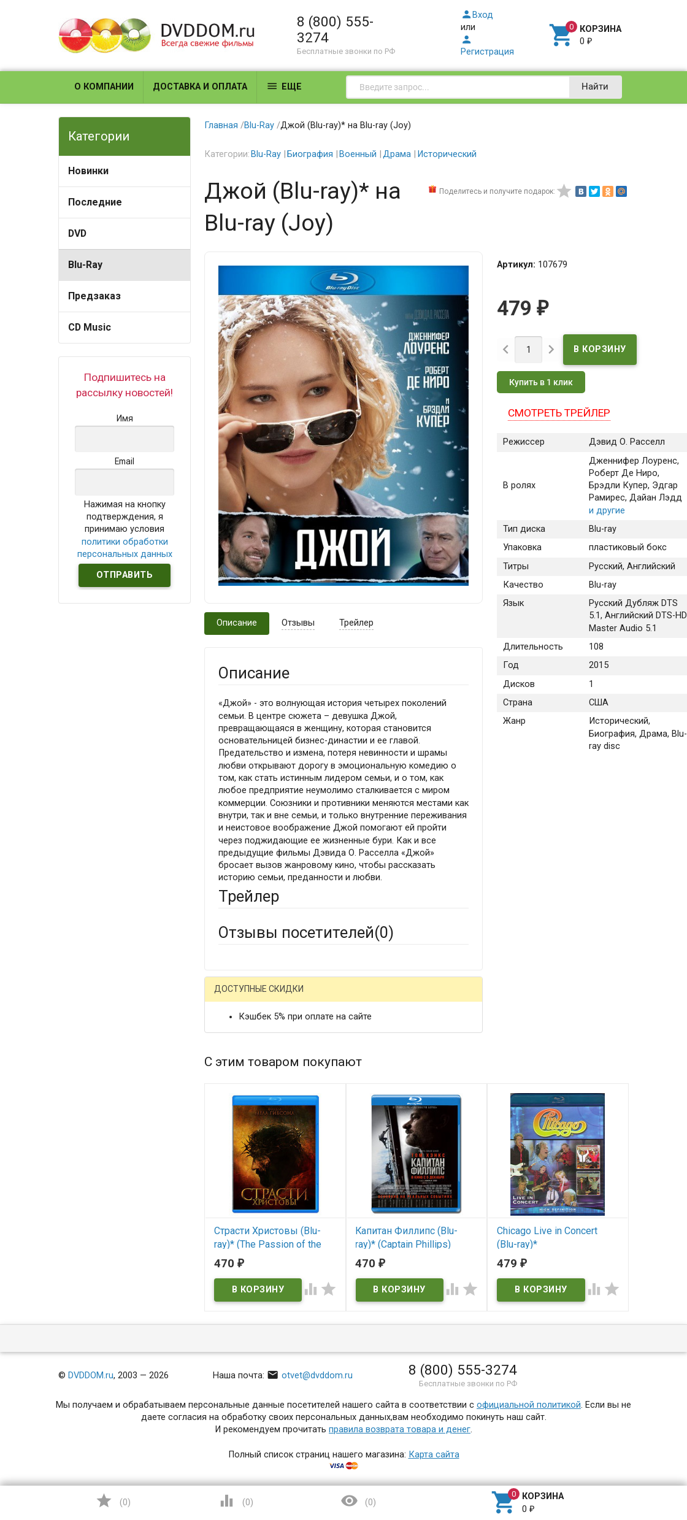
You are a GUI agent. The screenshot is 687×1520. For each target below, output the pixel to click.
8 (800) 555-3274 (335, 29)
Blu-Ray (85, 265)
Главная (221, 125)
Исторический (447, 154)
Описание (237, 623)
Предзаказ (94, 296)
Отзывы (298, 623)
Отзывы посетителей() (306, 932)
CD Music (89, 327)
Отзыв (231, 1229)
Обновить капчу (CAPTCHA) (373, 1413)
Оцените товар (249, 1208)
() (113, 1501)
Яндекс (257, 1017)
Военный (358, 154)
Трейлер (356, 623)
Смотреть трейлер (559, 413)
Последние (95, 202)
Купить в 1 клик (541, 382)
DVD (77, 233)
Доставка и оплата (200, 87)
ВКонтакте (371, 998)
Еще (284, 86)
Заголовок (240, 1163)
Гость (234, 996)
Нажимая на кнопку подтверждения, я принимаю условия (124, 529)
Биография (310, 154)
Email (229, 1105)
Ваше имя (238, 1060)
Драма (397, 154)
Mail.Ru (297, 998)
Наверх (635, 1461)
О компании (104, 87)
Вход (477, 15)
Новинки (88, 171)
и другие (607, 510)
